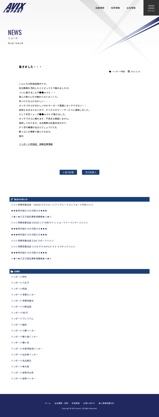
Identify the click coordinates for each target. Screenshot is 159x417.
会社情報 (131, 7)
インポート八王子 (20, 282)
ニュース (19, 42)
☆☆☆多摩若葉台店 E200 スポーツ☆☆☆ (32, 240)
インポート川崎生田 (21, 306)
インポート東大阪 (20, 366)
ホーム (11, 42)
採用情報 (115, 7)
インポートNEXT (19, 312)
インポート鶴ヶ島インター (24, 336)
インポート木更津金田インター (27, 348)
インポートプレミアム (22, 318)
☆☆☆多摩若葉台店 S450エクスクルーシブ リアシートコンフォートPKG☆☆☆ (52, 204)
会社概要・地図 (61, 403)
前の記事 (68, 172)
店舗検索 (99, 7)
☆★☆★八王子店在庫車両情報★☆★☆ (31, 216)
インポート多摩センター (23, 294)
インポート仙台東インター (24, 354)
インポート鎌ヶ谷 (20, 342)
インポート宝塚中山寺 (22, 372)
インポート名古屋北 (21, 360)
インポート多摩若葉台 (22, 300)
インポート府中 (19, 276)
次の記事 (90, 172)
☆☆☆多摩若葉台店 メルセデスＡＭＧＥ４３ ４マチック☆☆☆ (43, 246)
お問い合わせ (89, 403)
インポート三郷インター (23, 330)
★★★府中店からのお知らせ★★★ (29, 210)
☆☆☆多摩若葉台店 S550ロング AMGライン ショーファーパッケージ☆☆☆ (49, 222)
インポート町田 (118, 71)
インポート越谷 (19, 324)
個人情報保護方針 (106, 403)
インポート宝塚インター (23, 378)
